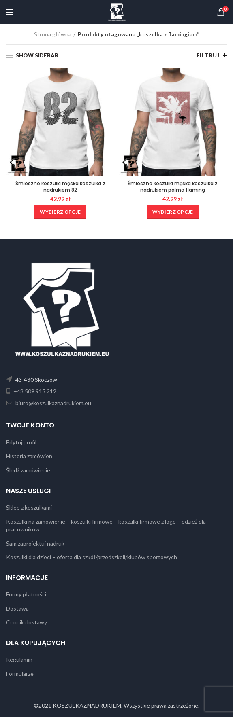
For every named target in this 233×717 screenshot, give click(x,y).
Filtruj (208, 55)
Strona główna (52, 34)
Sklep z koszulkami (29, 507)
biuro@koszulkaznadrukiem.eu (52, 403)
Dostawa (17, 608)
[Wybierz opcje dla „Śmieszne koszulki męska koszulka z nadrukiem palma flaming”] (173, 212)
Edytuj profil (21, 442)
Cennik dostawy (26, 622)
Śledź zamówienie (28, 470)
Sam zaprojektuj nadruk (35, 543)
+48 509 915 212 (34, 391)
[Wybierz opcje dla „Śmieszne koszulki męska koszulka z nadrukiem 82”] (60, 212)
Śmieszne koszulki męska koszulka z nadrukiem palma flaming (173, 186)
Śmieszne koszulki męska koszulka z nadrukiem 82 (60, 186)
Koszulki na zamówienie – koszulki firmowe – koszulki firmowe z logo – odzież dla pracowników (106, 525)
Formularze (20, 673)
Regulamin (19, 659)
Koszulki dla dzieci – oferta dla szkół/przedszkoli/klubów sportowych (91, 557)
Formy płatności (26, 594)
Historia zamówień (29, 456)
